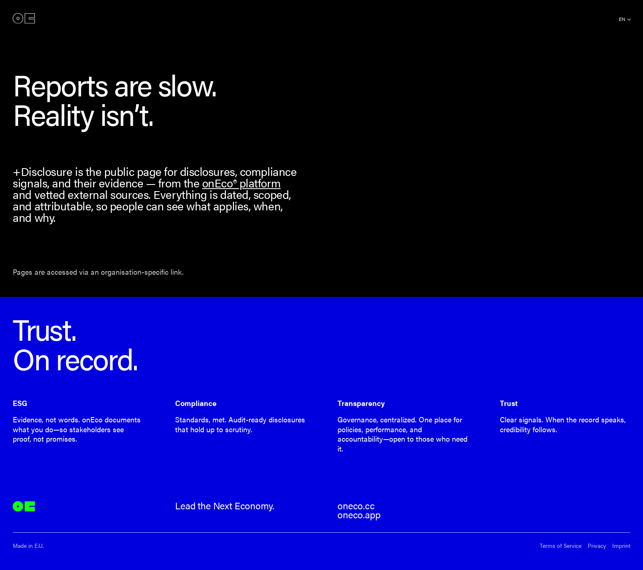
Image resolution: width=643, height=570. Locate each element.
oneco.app (358, 514)
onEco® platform (241, 183)
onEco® (24, 18)
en (622, 19)
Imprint (621, 545)
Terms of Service (560, 545)
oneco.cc (356, 505)
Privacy (597, 545)
